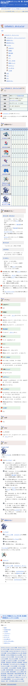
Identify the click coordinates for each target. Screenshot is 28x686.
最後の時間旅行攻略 (19, 673)
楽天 (7, 681)
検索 (13, 11)
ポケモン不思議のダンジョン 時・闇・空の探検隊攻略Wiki (14, 2)
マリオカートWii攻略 (19, 669)
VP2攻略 (3, 662)
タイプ (17, 220)
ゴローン (11, 332)
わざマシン (11, 65)
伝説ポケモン (9, 81)
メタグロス (4, 174)
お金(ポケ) (11, 48)
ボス (7, 78)
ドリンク (7, 369)
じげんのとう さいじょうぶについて (15, 38)
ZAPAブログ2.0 (10, 677)
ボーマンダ (4, 156)
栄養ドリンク (12, 63)
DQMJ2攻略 (6, 664)
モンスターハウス (14, 100)
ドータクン (4, 138)
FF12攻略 (19, 668)
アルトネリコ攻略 (19, 656)
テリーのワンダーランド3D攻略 (17, 664)
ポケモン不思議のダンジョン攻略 (14, 655)
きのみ (8, 357)
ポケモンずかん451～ (9, 641)
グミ (10, 58)
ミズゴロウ (17, 510)
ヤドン (6, 436)
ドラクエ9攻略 (12, 668)
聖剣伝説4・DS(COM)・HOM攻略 (14, 662)
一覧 (6, 11)
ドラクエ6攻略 (13, 666)
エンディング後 (6, 185)
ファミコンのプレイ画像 (17, 679)
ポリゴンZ (4, 165)
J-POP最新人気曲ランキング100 (16, 681)
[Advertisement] (14, 17)
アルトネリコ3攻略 (13, 658)
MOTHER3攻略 (9, 669)
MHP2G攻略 (13, 671)
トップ (2, 11)
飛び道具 (11, 53)
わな (7, 76)
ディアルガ (5, 194)
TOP (2, 30)
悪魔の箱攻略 (10, 673)
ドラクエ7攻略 (21, 666)
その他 (10, 70)
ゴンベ (13, 315)
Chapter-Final (20, 95)
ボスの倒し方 (7, 639)
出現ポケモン (9, 40)
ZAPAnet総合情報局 (5, 8)
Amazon (3, 681)
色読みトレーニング (20, 677)
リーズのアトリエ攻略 (11, 660)
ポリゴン (5, 215)
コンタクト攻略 (17, 675)
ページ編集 (22, 11)
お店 (7, 73)
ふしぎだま (11, 68)
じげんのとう (6, 113)
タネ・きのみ (12, 60)
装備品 (10, 50)
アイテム (8, 45)
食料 (10, 55)
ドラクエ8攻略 (4, 668)
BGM (5, 627)
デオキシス (4, 183)
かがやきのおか (20, 571)
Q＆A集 (6, 631)
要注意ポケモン (10, 43)
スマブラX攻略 (21, 660)
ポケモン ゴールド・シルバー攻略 (9, 647)
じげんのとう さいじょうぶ (14, 26)
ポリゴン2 (4, 147)
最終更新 (9, 11)
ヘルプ (16, 11)
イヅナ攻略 (9, 675)
